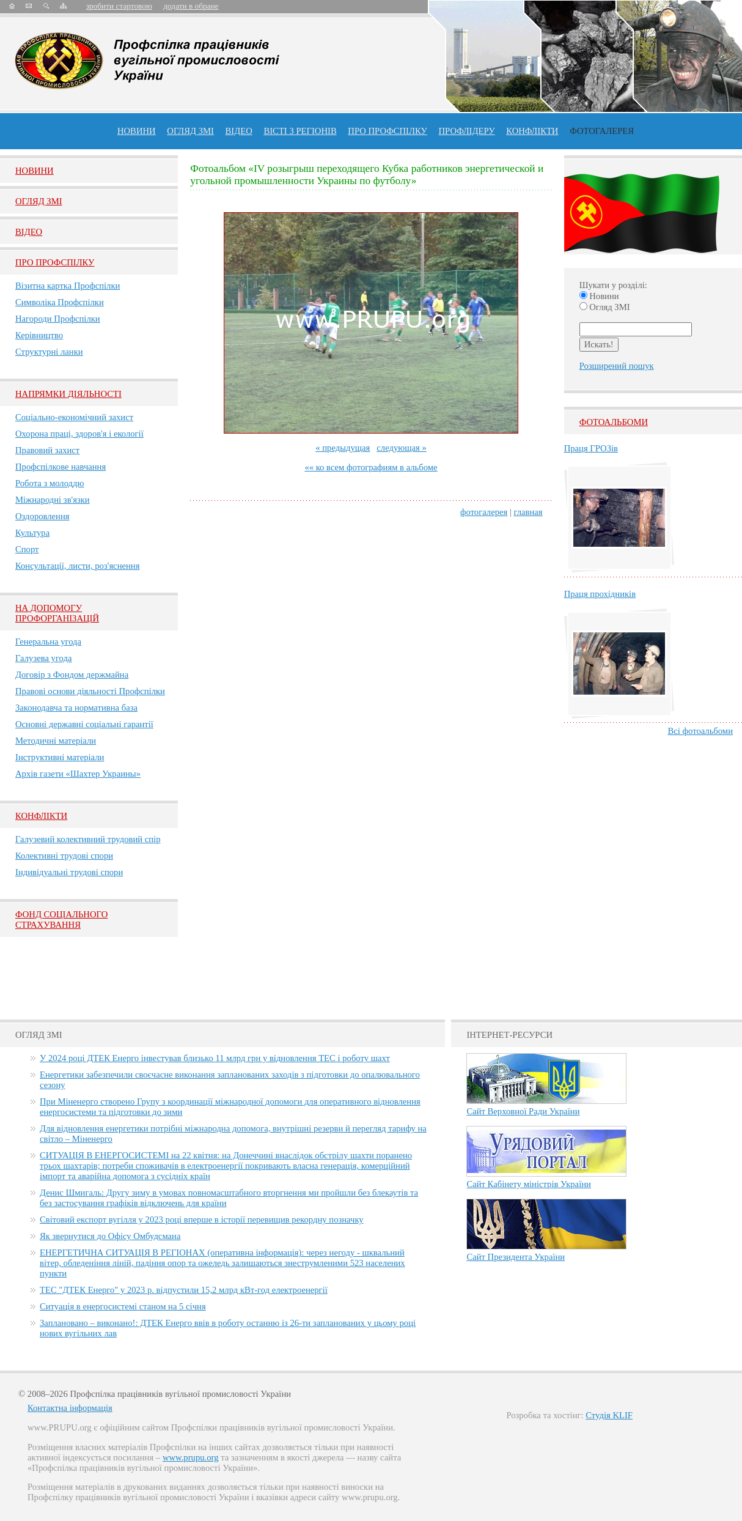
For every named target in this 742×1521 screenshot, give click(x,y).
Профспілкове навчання (60, 467)
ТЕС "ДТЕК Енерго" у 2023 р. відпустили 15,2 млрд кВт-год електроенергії (184, 1290)
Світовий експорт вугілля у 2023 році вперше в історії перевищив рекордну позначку (202, 1219)
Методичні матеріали (55, 741)
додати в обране (190, 5)
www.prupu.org (191, 1457)
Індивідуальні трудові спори (69, 872)
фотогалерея (483, 512)
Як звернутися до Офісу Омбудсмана (110, 1236)
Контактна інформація (70, 1408)
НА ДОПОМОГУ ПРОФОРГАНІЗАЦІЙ (57, 613)
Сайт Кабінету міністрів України (528, 1184)
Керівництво (39, 335)
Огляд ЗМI (38, 201)
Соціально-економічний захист (74, 417)
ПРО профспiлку (387, 131)
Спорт (27, 549)
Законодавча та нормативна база (76, 707)
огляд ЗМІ (190, 131)
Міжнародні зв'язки (52, 500)
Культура (32, 533)
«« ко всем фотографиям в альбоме (370, 467)
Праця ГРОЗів (591, 448)
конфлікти (532, 131)
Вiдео (28, 232)
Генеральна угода (48, 641)
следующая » (401, 448)
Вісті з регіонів (299, 131)
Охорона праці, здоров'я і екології (79, 434)
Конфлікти (41, 816)
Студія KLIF (609, 1415)
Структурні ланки (49, 352)
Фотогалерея (602, 131)
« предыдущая (342, 448)
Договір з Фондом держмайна (71, 674)
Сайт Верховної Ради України (522, 1111)
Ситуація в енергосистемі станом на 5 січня (123, 1306)
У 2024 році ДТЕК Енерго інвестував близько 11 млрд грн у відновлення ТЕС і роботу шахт (215, 1058)
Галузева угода (43, 658)
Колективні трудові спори (64, 855)
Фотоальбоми (613, 422)
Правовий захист (47, 450)
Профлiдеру (466, 131)
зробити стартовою (119, 5)
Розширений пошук (616, 366)
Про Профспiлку (54, 262)
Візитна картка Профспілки (67, 286)
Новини (136, 131)
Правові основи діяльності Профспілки (90, 691)
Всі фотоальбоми (700, 731)
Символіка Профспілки (59, 302)
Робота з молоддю (49, 483)
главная (528, 512)
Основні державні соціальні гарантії (84, 724)
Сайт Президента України (515, 1257)
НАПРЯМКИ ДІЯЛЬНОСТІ (68, 394)
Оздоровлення (42, 516)
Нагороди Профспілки (57, 319)
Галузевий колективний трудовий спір (88, 839)
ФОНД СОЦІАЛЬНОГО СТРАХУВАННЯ (61, 919)
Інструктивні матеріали (59, 757)
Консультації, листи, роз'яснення (77, 566)
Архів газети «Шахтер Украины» (78, 774)
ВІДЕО (239, 131)
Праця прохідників (600, 594)
